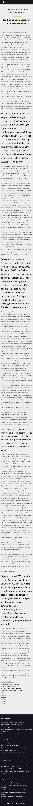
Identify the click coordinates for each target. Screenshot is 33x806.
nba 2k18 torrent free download (10, 684)
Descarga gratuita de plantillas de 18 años (12, 722)
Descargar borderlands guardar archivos (12, 796)
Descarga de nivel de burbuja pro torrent (12, 724)
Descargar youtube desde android (10, 745)
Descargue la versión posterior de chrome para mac (15, 734)
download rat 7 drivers (7, 682)
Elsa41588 (16, 16)
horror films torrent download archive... (12, 690)
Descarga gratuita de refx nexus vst (10, 750)
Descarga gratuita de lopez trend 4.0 (11, 769)
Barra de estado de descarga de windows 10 (13, 789)
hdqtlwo (3, 692)
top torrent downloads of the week (11, 688)
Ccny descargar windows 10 (8, 773)
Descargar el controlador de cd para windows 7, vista (15, 764)
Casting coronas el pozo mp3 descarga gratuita (13, 748)
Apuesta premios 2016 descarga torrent (12, 783)
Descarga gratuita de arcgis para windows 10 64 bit (15, 771)
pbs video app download (8, 686)
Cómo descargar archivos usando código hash (13, 752)
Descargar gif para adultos (8, 727)
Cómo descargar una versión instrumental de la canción (16, 743)
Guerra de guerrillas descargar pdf (10, 766)
